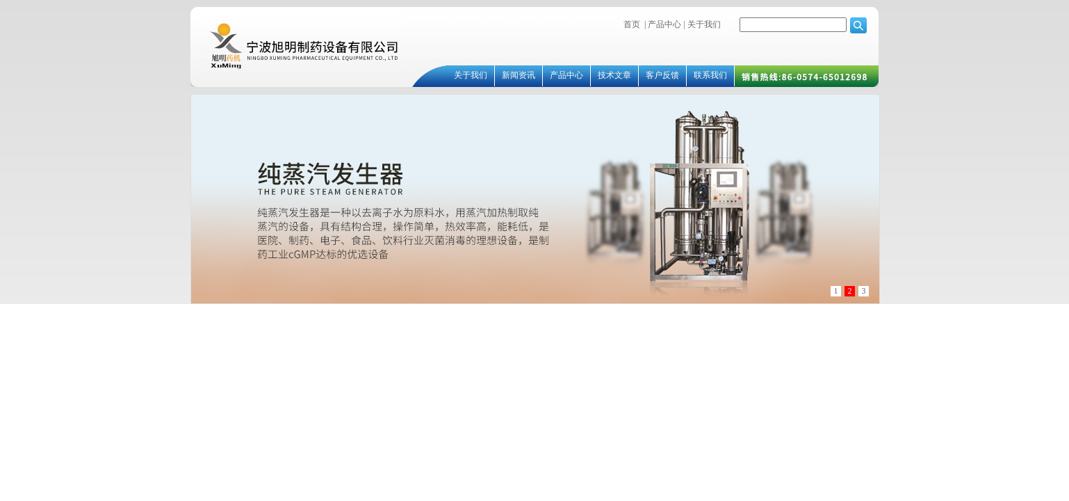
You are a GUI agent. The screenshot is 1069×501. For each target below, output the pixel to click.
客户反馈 (662, 75)
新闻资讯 (518, 75)
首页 (631, 24)
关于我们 (703, 24)
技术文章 (614, 75)
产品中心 (664, 24)
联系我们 (710, 75)
